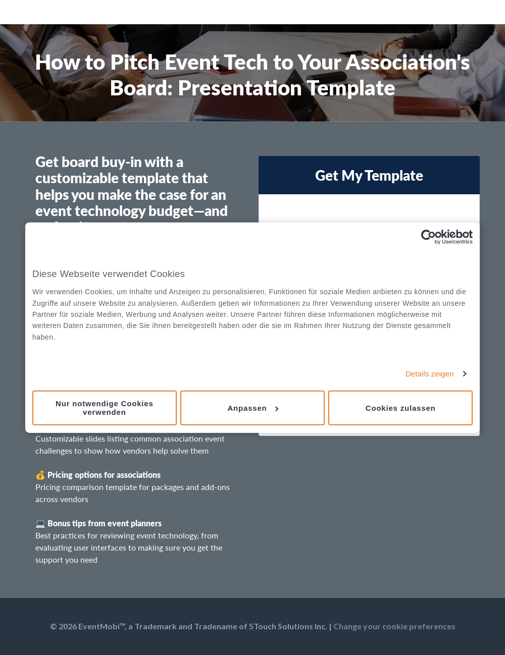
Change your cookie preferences (394, 626)
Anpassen (252, 407)
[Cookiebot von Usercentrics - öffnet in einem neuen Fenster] (428, 237)
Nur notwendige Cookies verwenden (104, 407)
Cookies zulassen (401, 407)
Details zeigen (430, 373)
